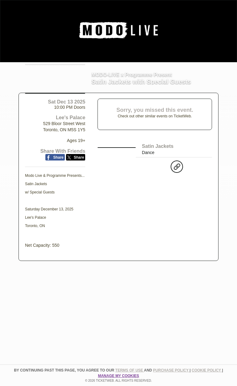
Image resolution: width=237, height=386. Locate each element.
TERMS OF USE (129, 370)
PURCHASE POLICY (171, 370)
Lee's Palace (70, 163)
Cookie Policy (207, 370)
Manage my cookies (118, 376)
